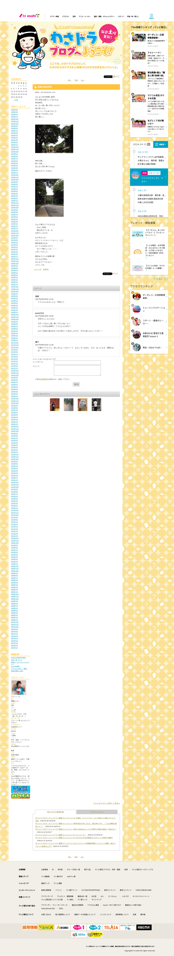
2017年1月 (14, 368)
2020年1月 (14, 284)
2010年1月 (14, 564)
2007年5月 (14, 638)
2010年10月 (15, 543)
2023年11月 (15, 177)
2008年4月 (14, 612)
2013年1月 (14, 480)
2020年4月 (14, 277)
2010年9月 (14, 545)
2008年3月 (14, 615)
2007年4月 (14, 641)
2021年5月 (14, 247)
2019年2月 (14, 310)
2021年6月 (14, 244)
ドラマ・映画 (54, 16)
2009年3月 (14, 587)
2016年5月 (14, 387)
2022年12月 (15, 203)
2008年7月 (14, 606)
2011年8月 (14, 519)
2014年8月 (14, 435)
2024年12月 (15, 147)
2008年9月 (14, 601)
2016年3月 (14, 391)
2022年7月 (14, 214)
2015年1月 (14, 424)
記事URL (46, 269)
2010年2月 (14, 561)
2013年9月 (14, 461)
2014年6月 (14, 440)
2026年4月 (14, 109)
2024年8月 (14, 156)
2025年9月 (14, 126)
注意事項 (43, 381)
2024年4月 (14, 165)
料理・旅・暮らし (133, 16)
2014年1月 (14, 452)
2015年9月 (14, 405)
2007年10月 (15, 627)
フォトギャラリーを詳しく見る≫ (106, 803)
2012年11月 (15, 484)
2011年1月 (14, 536)
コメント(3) (37, 269)
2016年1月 (14, 396)
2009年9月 (14, 573)
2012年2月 (14, 505)
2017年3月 (14, 363)
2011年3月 (14, 531)
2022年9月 (14, 210)
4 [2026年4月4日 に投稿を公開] (25, 86)
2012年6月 (14, 496)
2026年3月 (14, 112)
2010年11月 (15, 540)
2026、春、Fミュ (16, 660)
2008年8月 (14, 603)
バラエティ (65, 16)
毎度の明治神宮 (45, 87)
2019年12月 (15, 286)
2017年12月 (15, 342)
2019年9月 (14, 293)
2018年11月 (15, 317)
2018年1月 (14, 340)
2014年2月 (14, 450)
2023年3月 (14, 196)
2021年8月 (14, 240)
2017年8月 (14, 352)
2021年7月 (14, 242)
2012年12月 (15, 482)
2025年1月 (14, 144)
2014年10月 (15, 431)
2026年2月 (14, 114)
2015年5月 (14, 415)
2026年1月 (14, 116)
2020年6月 (14, 273)
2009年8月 (14, 575)
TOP (76, 80)
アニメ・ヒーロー (85, 16)
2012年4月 (14, 501)
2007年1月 (14, 647)
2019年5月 (14, 303)
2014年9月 (14, 433)
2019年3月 (14, 307)
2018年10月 (15, 319)
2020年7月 (14, 270)
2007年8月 (14, 631)
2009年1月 (14, 592)
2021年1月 (14, 256)
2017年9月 (14, 349)
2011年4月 (14, 529)
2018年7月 (14, 326)
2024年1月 (14, 172)
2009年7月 (14, 578)
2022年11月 (15, 205)
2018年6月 (14, 328)
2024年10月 (15, 151)
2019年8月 (14, 296)
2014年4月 (14, 445)
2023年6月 (14, 189)
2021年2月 (14, 254)
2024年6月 (14, 161)
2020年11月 (15, 261)
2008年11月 (15, 596)
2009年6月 (14, 580)
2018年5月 (14, 331)
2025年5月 (14, 135)
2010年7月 (14, 550)
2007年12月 (15, 622)
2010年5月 (14, 554)
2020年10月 (15, 263)
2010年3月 (14, 559)
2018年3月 (14, 335)
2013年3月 (14, 475)
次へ (82, 80)
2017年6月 (14, 356)
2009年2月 (14, 589)
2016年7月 (14, 382)
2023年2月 (14, 198)
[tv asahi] (29, 16)
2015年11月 (15, 401)
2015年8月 (14, 408)
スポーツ (121, 16)
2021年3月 (14, 252)
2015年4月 (14, 417)
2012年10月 (15, 487)
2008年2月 (14, 617)
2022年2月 (14, 226)
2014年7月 (14, 438)
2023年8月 (14, 184)
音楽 (74, 16)
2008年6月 (14, 608)
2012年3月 (14, 503)
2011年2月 (14, 533)
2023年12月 (15, 175)
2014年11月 (15, 429)
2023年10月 (15, 179)
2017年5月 (14, 359)
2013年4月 (14, 473)
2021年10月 (15, 235)
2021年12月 (15, 231)
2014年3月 (14, 447)
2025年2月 (14, 142)
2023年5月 (14, 191)
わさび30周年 (15, 666)
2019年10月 (15, 291)
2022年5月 (14, 219)
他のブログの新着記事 (55, 812)
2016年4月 (14, 389)
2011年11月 (15, 512)
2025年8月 (14, 128)
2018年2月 (14, 338)
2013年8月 (14, 463)
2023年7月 (14, 186)
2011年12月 (15, 510)
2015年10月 (15, 403)
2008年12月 (15, 594)
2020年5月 (14, 275)
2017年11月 (15, 345)
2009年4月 (14, 585)
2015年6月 (14, 412)
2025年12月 (15, 119)
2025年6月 (14, 133)
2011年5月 (14, 526)
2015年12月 (15, 398)
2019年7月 (14, 298)
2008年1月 (14, 620)
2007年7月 (14, 633)
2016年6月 (14, 384)
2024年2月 (14, 170)
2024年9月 (14, 154)
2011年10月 (15, 515)
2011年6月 (14, 524)
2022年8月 (14, 212)
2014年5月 (14, 443)
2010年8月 (14, 547)
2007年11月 (15, 624)
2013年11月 (15, 456)
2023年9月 (14, 182)
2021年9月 (14, 238)
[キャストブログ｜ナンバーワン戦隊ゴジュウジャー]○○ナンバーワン (60, 835)
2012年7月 (14, 494)
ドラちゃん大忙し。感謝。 (19, 668)
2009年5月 (14, 582)
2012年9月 (14, 489)
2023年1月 (14, 200)
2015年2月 (14, 422)
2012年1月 (14, 508)
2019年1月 (14, 312)
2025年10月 (15, 123)
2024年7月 (14, 158)
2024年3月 (14, 168)
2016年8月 (14, 380)
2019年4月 (14, 305)
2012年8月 (14, 491)
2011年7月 (14, 522)
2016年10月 (15, 375)
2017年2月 (14, 366)
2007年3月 (14, 643)
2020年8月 (14, 268)
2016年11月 (15, 373)
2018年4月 (14, 333)
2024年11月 (15, 149)
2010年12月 (15, 538)
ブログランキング (97, 812)
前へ (69, 80)
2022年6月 (14, 217)
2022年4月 (14, 221)
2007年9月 (14, 629)
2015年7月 (14, 410)
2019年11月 (15, 289)
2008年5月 (14, 610)
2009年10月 (15, 571)
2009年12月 (15, 566)
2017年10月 (15, 347)
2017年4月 (14, 361)
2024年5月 (14, 163)
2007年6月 (14, 636)
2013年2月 (14, 477)
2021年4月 (14, 249)
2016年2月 (14, 394)
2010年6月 (14, 552)
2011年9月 (14, 517)
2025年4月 (14, 137)
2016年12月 (15, 370)
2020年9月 (14, 265)
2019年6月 (14, 300)
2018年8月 (14, 324)
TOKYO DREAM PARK (18, 657)
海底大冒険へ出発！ (17, 671)
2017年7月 (14, 354)
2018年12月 (15, 314)
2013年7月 (14, 466)
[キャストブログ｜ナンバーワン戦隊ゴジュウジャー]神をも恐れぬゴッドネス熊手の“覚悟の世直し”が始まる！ (75, 829)
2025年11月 (15, 121)
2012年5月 (14, 498)
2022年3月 (14, 224)
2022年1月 (14, 228)
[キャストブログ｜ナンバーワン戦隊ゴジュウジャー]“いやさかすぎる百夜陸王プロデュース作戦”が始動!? (74, 838)
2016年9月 (14, 377)
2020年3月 (14, 279)
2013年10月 (15, 459)
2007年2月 (14, 645)
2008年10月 (15, 599)
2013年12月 (15, 454)
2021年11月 (15, 233)
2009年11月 (15, 568)
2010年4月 (14, 557)
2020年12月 (15, 258)
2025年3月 (14, 140)
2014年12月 (15, 426)
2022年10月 (15, 207)
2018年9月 (14, 321)
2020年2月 (14, 282)
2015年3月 (14, 419)
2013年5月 (14, 470)
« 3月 (16, 100)
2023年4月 (14, 193)
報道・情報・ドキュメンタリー (104, 16)
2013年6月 (14, 468)
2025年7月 (14, 130)
